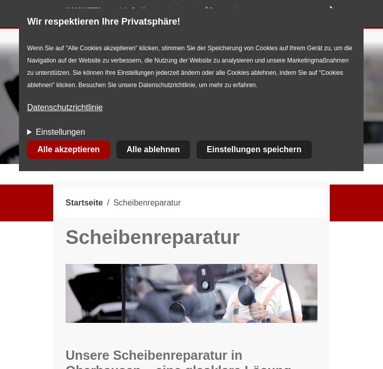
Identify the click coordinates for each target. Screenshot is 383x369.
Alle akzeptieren (68, 149)
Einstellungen (60, 132)
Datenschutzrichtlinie (65, 107)
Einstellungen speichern (254, 149)
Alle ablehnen (153, 149)
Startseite (84, 202)
